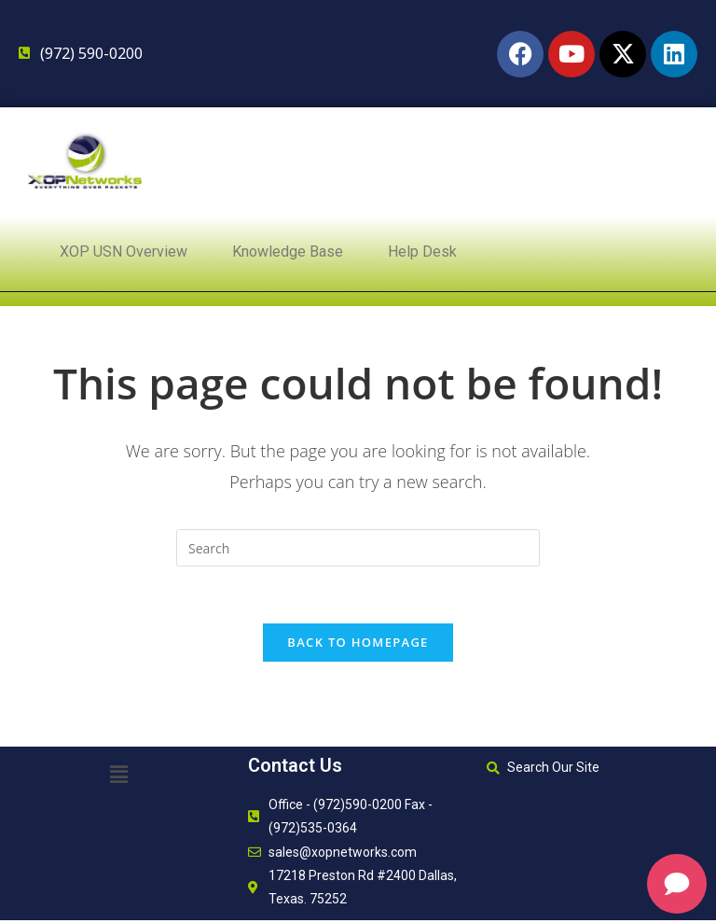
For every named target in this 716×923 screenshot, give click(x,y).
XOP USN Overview (123, 251)
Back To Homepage (357, 642)
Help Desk (422, 251)
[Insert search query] (358, 547)
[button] (119, 773)
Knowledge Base (287, 251)
